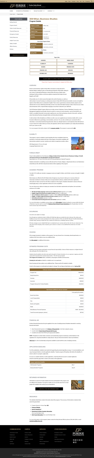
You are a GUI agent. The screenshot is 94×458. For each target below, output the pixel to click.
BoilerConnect (13, 437)
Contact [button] (50, 11)
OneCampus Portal (14, 432)
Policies (11, 49)
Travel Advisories (58, 441)
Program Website (36, 407)
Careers (26, 437)
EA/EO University (42, 453)
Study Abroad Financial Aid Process (47, 331)
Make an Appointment (44, 441)
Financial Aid (43, 70)
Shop (78, 1)
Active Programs (43, 432)
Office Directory (13, 46)
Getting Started (13, 22)
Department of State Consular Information (42, 411)
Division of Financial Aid (53, 329)
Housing (43, 67)
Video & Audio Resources (15, 28)
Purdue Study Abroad (35, 5)
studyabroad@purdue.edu (36, 421)
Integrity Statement (50, 453)
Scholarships (42, 443)
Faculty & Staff (28, 432)
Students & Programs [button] (22, 11)
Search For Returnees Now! (49, 389)
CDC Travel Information (37, 415)
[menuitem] (18, 19)
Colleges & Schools (29, 439)
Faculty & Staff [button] (38, 11)
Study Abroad (18, 19)
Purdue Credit (70, 60)
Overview (43, 60)
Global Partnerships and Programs (37, 6)
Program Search (12, 14)
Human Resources (28, 434)
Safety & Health (13, 43)
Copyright (38, 451)
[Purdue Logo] (18, 5)
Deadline (70, 70)
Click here (32, 340)
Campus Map (27, 443)
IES (75, 128)
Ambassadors (42, 434)
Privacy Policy (57, 453)
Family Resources (14, 37)
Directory (26, 441)
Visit (81, 1)
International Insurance (59, 439)
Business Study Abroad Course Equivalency (59, 204)
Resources (70, 73)
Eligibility (43, 63)
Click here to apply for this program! (56, 78)
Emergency (87, 1)
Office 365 (12, 439)
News (69, 1)
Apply (66, 1)
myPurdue (12, 443)
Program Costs (70, 67)
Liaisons (41, 439)
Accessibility (36, 453)
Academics (70, 63)
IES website (59, 202)
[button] (92, 1)
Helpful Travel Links (14, 40)
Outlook (11, 441)
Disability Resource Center (60, 434)
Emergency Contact (14, 34)
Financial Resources (14, 31)
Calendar (41, 437)
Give (83, 1)
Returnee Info (43, 73)
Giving (55, 437)
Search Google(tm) (36, 409)
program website (55, 128)
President (74, 1)
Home (11, 11)
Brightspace (12, 434)
